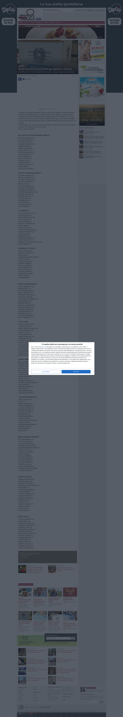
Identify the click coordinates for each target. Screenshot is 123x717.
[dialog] (61, 358)
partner (43, 346)
